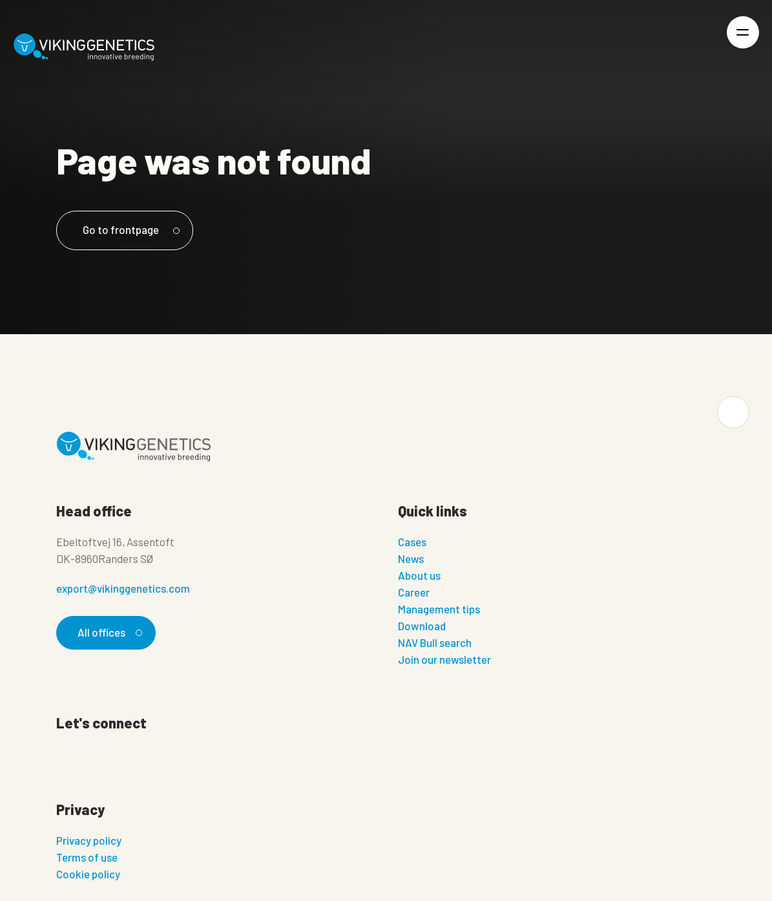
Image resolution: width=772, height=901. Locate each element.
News (411, 558)
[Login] (698, 47)
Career (414, 592)
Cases (412, 541)
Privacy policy (88, 840)
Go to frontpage (129, 229)
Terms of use (87, 857)
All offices (108, 632)
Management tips (439, 608)
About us (419, 575)
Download (422, 625)
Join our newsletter (444, 659)
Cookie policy (88, 873)
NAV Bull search (435, 642)
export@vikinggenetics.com (123, 588)
